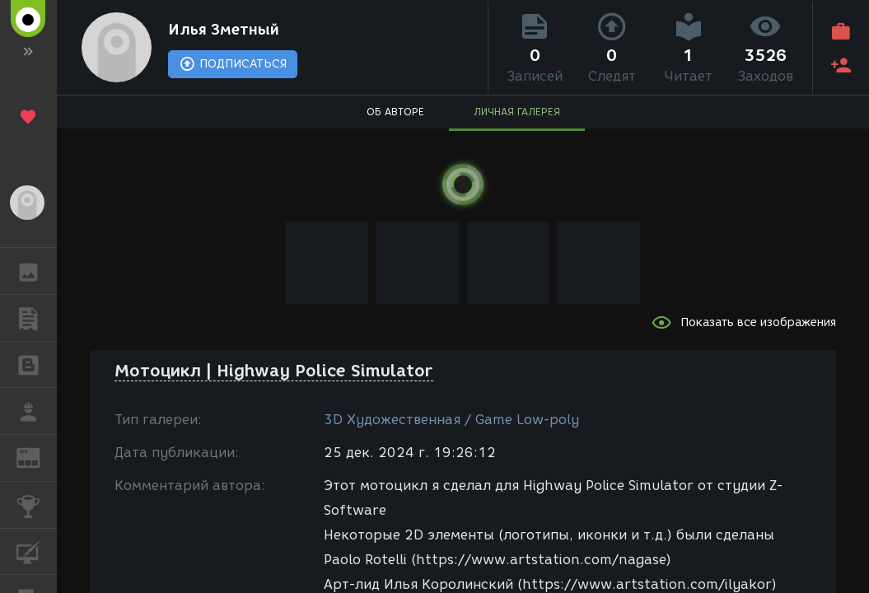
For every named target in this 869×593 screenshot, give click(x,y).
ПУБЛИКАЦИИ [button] (36, 318)
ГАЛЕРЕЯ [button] (36, 271)
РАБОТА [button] (36, 411)
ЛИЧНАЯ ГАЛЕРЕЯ (517, 111)
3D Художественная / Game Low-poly (451, 419)
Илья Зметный (223, 30)
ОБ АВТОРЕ (395, 111)
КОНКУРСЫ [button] (36, 505)
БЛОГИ (36, 363)
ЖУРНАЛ (36, 456)
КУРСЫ (36, 550)
